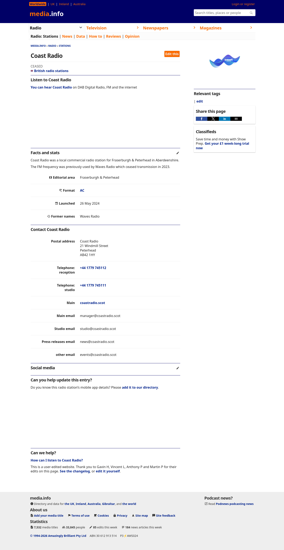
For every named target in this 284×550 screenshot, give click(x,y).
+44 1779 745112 (93, 268)
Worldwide (38, 4)
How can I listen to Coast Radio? (57, 460)
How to (95, 36)
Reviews (113, 36)
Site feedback (165, 515)
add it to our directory (140, 387)
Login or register (243, 4)
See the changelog (75, 471)
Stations (50, 36)
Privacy (122, 515)
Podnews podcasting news (235, 504)
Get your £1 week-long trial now (222, 145)
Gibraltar (108, 504)
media (47, 13)
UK (52, 4)
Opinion (132, 36)
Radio (52, 46)
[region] (105, 121)
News (67, 36)
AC (82, 190)
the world (129, 504)
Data (80, 36)
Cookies (103, 515)
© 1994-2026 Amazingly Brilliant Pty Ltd (58, 536)
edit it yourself (108, 471)
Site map (141, 515)
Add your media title (48, 515)
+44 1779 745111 (93, 285)
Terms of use (81, 515)
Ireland (64, 4)
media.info (38, 46)
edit (199, 101)
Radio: (36, 36)
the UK (69, 504)
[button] (201, 119)
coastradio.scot (92, 303)
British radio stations (49, 71)
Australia (79, 4)
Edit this (172, 54)
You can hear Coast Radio (51, 87)
